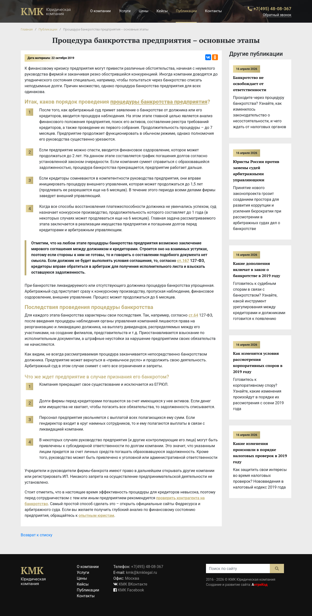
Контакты (213, 11)
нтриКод (259, 585)
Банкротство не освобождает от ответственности (249, 83)
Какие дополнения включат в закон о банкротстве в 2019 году (256, 269)
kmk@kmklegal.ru (141, 572)
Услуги (125, 11)
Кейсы (162, 11)
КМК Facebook (131, 590)
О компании (100, 11)
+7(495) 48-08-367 (272, 8)
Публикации (186, 11)
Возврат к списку (36, 535)
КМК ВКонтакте (133, 584)
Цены (143, 11)
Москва (132, 578)
